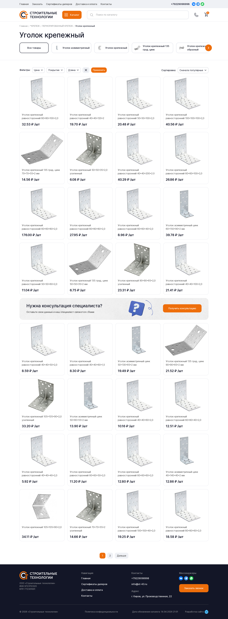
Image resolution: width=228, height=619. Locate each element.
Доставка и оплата (86, 4)
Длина (71, 70)
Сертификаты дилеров (59, 4)
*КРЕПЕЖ (35, 26)
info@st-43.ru (139, 584)
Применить (99, 70)
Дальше (121, 555)
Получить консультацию (182, 308)
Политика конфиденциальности (101, 611)
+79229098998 (180, 4)
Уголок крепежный (85, 26)
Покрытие (53, 70)
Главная (24, 4)
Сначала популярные (191, 70)
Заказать (37, 4)
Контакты (106, 4)
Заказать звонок (193, 588)
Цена (37, 70)
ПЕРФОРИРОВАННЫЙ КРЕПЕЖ (57, 26)
